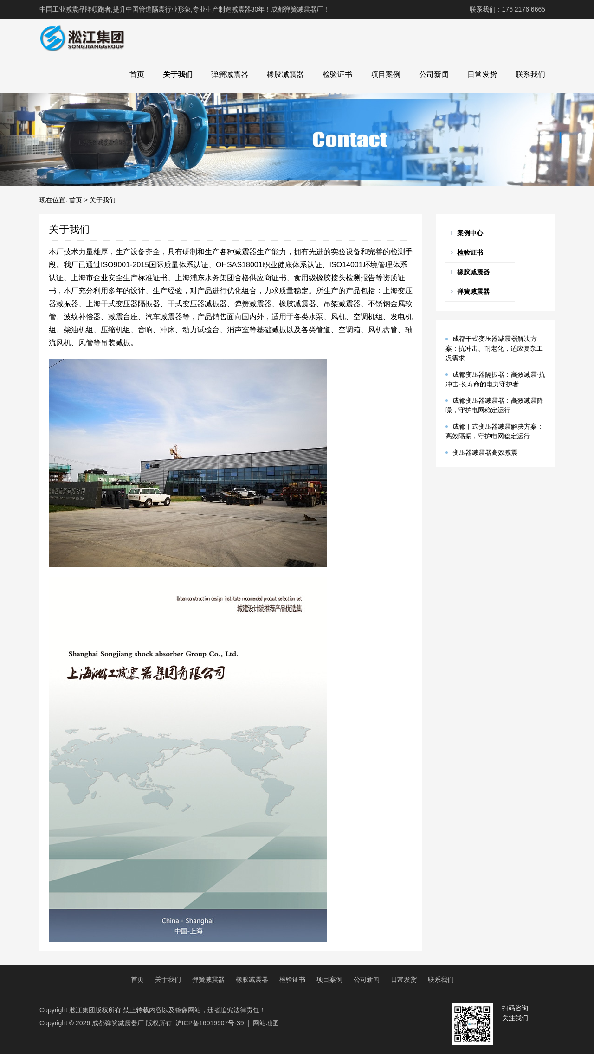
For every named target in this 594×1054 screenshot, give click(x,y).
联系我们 (530, 74)
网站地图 (266, 1023)
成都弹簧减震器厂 (118, 1023)
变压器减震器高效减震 (484, 452)
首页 (136, 74)
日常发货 (482, 74)
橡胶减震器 (285, 74)
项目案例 (385, 74)
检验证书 (337, 74)
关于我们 (178, 74)
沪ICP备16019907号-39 (209, 1023)
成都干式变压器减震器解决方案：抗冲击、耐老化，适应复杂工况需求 (494, 348)
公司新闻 (434, 74)
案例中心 (470, 233)
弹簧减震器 (229, 74)
